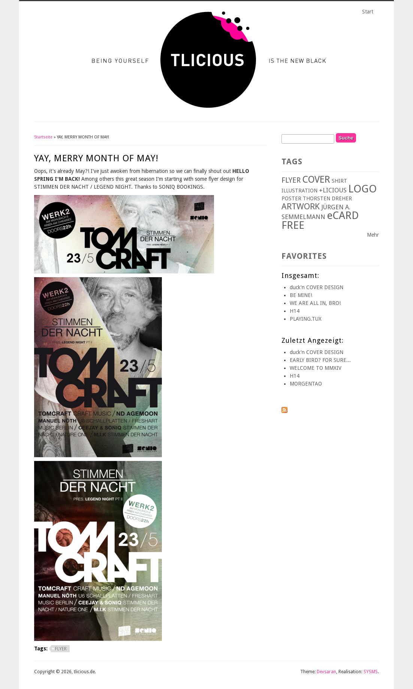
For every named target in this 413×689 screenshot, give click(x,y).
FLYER (61, 648)
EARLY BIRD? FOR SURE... (320, 360)
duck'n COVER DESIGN (316, 287)
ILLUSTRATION (299, 191)
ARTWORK (300, 206)
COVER (316, 179)
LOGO (362, 189)
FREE (292, 225)
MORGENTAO (306, 384)
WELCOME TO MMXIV (315, 368)
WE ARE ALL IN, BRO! (315, 303)
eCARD (343, 215)
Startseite (43, 137)
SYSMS (371, 671)
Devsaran (326, 671)
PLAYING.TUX (306, 319)
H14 (294, 311)
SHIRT (339, 181)
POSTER (291, 198)
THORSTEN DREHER (327, 198)
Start (367, 12)
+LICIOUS (333, 190)
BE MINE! (301, 295)
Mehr (373, 235)
